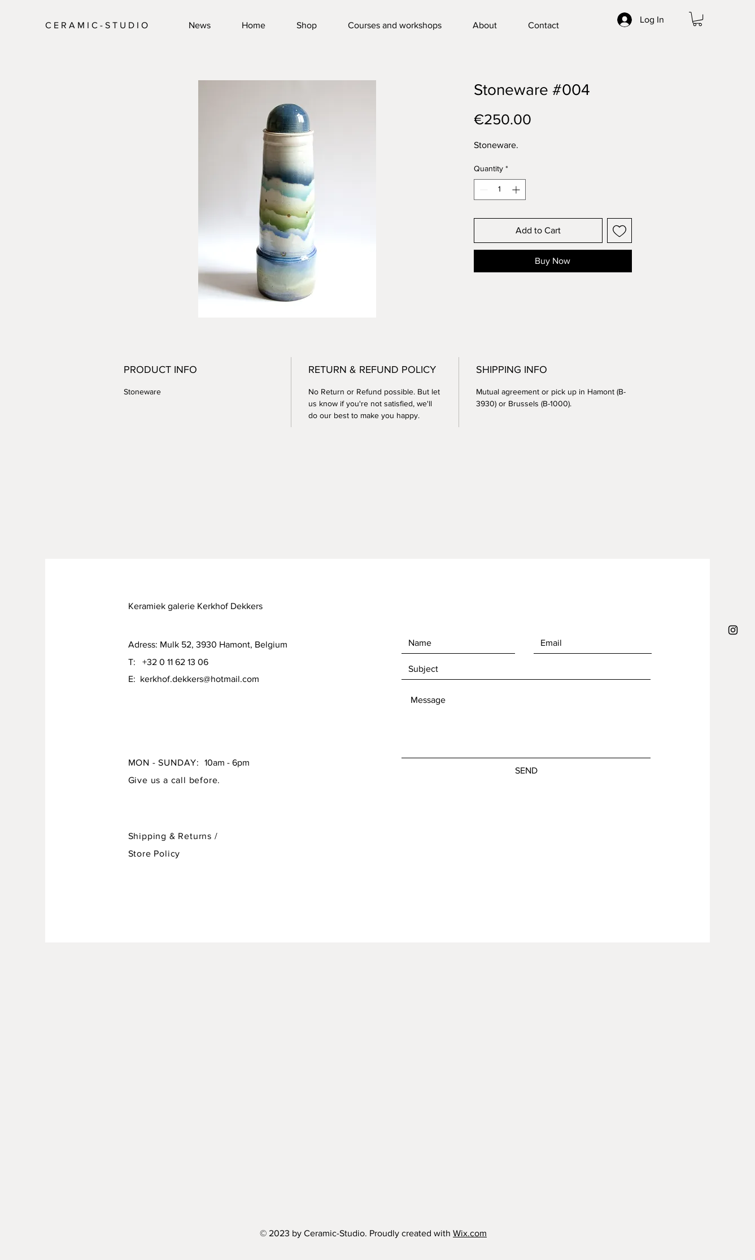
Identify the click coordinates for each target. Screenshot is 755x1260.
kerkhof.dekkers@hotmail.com (199, 679)
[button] (697, 19)
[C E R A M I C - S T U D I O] (101, 25)
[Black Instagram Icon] (733, 630)
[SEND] (526, 771)
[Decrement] (482, 189)
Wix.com (470, 1233)
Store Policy (154, 853)
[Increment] (517, 189)
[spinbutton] (500, 189)
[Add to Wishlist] (619, 230)
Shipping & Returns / (173, 836)
